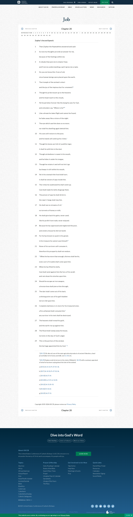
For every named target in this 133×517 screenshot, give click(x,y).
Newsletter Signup (99, 473)
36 (33, 35)
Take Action (71, 466)
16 (68, 32)
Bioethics (21, 486)
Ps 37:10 (54, 371)
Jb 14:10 (47, 371)
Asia (19, 476)
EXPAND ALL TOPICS (24, 500)
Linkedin (104, 506)
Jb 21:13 (47, 367)
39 (41, 35)
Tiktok (112, 506)
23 (88, 32)
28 (102, 32)
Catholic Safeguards (25, 496)
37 (36, 35)
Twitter (92, 506)
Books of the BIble (49, 468)
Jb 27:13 (48, 393)
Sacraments (47, 479)
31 (110, 32)
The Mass (46, 484)
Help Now (105, 2)
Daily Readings (68, 2)
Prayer (45, 473)
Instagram (108, 506)
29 (104, 32)
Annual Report (23, 473)
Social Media (97, 476)
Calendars (96, 471)
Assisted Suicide (23, 481)
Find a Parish (82, 2)
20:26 (42, 389)
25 (93, 32)
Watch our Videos (79, 440)
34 (27, 35)
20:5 (42, 367)
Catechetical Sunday (25, 494)
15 (66, 32)
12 (57, 32)
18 (74, 32)
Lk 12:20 (54, 380)
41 (47, 35)
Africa (20, 468)
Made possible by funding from (95, 512)
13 (60, 32)
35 (30, 35)
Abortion (21, 466)
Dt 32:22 (48, 389)
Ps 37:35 (54, 367)
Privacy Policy (71, 404)
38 (38, 35)
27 (99, 32)
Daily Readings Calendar (75, 2)
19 (77, 32)
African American (24, 471)
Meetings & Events (74, 471)
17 (71, 32)
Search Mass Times (49, 471)
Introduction (26, 32)
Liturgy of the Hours (49, 481)
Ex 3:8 (67, 356)
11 (55, 32)
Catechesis (22, 491)
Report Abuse (92, 2)
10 (52, 32)
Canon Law (21, 489)
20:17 (42, 353)
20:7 (42, 371)
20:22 (43, 384)
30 (107, 32)
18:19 (78, 360)
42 (49, 35)
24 (91, 32)
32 (22, 35)
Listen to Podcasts (65, 440)
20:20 (43, 380)
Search (112, 2)
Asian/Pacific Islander (25, 479)
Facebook (96, 506)
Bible (20, 484)
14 (63, 32)
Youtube (100, 506)
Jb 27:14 (48, 376)
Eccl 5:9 (48, 380)
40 (44, 35)
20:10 (43, 376)
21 (82, 32)
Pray (69, 473)
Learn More (83, 454)
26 (96, 32)
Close (128, 515)
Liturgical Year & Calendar (51, 476)
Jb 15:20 (48, 384)
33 (25, 35)
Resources (96, 468)
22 (85, 32)
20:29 (42, 360)
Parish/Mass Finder (99, 466)
